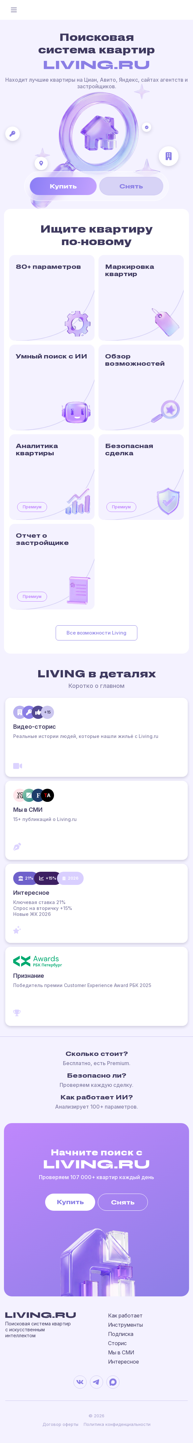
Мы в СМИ (121, 1352)
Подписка (120, 1334)
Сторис (117, 1343)
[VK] (80, 1382)
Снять (131, 186)
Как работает (125, 1315)
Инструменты (125, 1324)
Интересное (123, 1361)
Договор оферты (60, 1424)
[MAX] (113, 1382)
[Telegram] (96, 1382)
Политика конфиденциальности (117, 1424)
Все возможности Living (96, 633)
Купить (63, 186)
